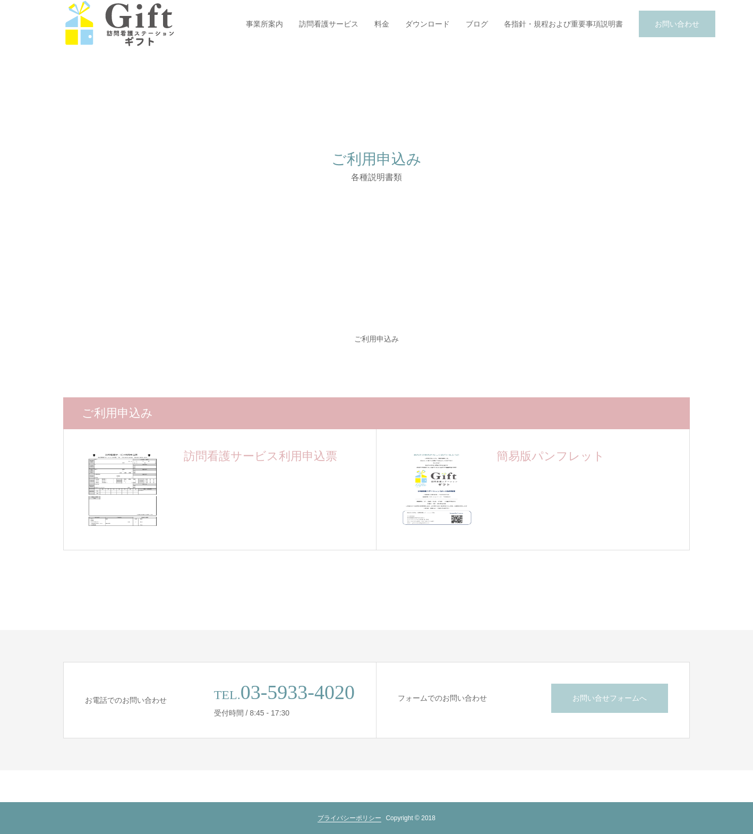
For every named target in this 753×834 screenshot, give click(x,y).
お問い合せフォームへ (609, 698)
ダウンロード (427, 24)
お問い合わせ (677, 24)
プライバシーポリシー (349, 818)
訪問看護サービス (328, 24)
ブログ (477, 24)
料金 (381, 24)
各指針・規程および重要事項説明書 (563, 24)
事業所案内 (264, 24)
